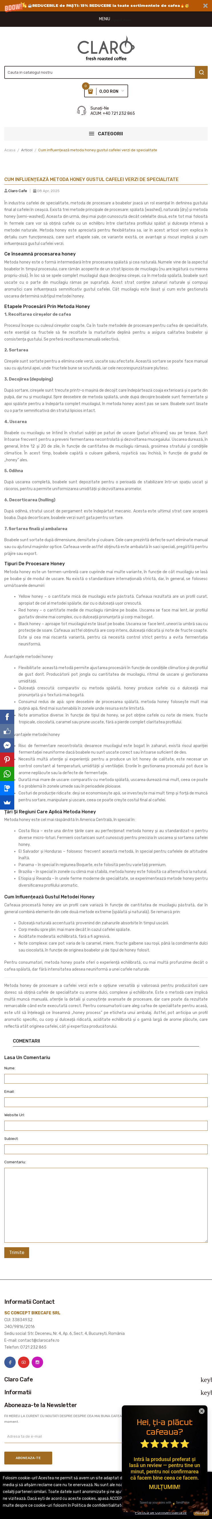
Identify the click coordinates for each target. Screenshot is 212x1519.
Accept (201, 1512)
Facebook (10, 1362)
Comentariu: (15, 1162)
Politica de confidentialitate (161, 1512)
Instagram (37, 1362)
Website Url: (14, 1115)
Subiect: (11, 1138)
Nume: (9, 1068)
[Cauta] (106, 72)
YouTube (23, 1362)
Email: (9, 1091)
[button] (106, 5)
